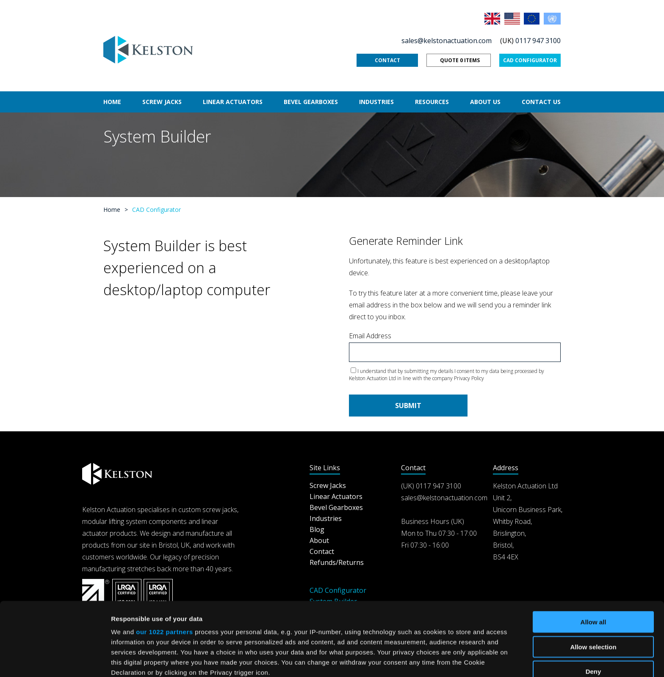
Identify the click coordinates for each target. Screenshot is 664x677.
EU (532, 19)
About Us (485, 102)
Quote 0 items (460, 60)
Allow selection (593, 577)
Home (112, 102)
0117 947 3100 (538, 40)
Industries (376, 102)
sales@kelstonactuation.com (446, 40)
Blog (317, 529)
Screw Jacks (162, 102)
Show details (444, 660)
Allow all (593, 553)
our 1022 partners (164, 563)
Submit (408, 405)
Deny (593, 602)
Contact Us (541, 102)
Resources (432, 102)
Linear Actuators (233, 102)
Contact (387, 60)
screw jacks (219, 509)
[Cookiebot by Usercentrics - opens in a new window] (55, 660)
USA (512, 19)
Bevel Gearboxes (311, 102)
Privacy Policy (469, 378)
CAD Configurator (530, 60)
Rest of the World (552, 19)
